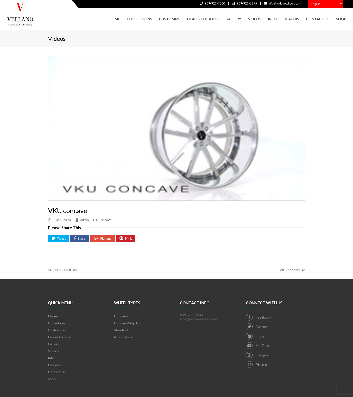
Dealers (54, 365)
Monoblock (123, 337)
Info (51, 358)
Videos (53, 351)
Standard (121, 330)
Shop (52, 379)
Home (53, 316)
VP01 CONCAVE (63, 270)
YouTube (258, 345)
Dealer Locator (59, 337)
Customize (56, 330)
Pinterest (258, 364)
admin (84, 220)
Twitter (256, 326)
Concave (105, 220)
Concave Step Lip (127, 323)
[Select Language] (325, 4)
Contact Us (57, 372)
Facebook (258, 317)
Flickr (255, 336)
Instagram (258, 355)
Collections (57, 323)
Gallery (53, 344)
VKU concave (292, 270)
